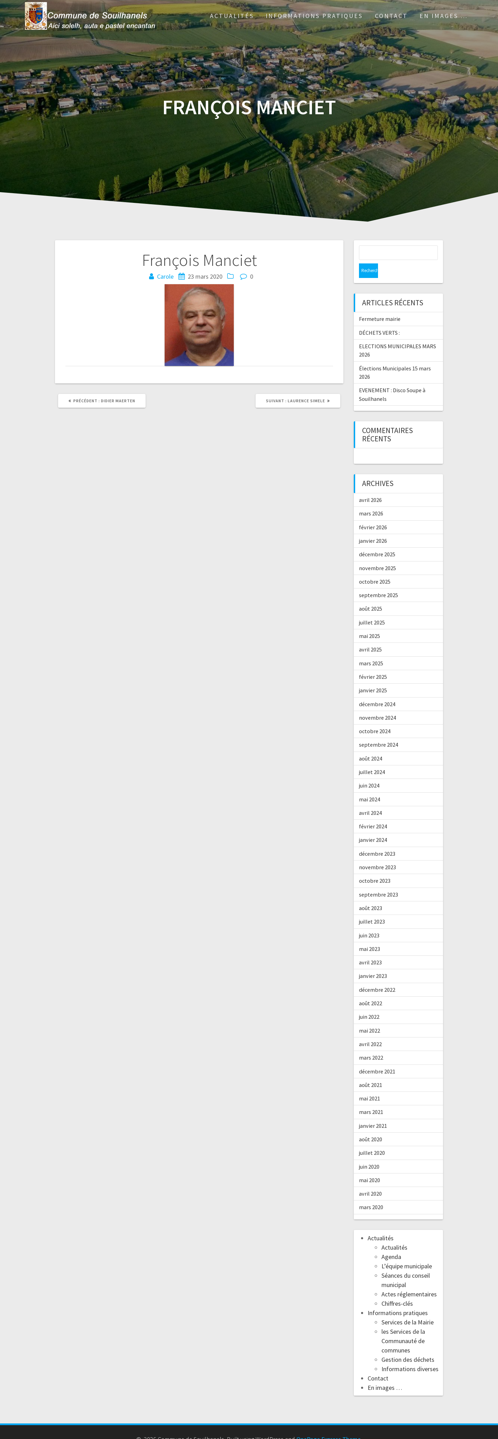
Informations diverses (410, 1354)
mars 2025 (371, 648)
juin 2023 (369, 920)
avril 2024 (370, 798)
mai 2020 (369, 1165)
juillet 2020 (372, 1138)
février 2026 (373, 512)
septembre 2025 (378, 580)
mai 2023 (369, 934)
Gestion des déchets (407, 1345)
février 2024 (373, 811)
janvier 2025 (373, 675)
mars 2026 (371, 498)
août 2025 (370, 594)
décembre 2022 (377, 975)
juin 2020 (369, 1152)
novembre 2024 (377, 703)
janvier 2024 (373, 825)
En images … (443, 16)
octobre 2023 (374, 866)
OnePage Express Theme (328, 1425)
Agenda (391, 1242)
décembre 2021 (377, 1056)
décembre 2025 (377, 539)
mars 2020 (371, 1192)
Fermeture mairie (379, 304)
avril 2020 (370, 1179)
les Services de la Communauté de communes (403, 1326)
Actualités (232, 16)
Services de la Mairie (407, 1308)
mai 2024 (369, 784)
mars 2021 (371, 1097)
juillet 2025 (372, 607)
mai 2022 (369, 1016)
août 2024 (370, 743)
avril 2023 (370, 947)
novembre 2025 (377, 553)
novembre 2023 (377, 852)
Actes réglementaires (409, 1280)
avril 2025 (370, 634)
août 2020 (370, 1124)
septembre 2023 (378, 879)
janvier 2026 (373, 526)
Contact (391, 16)
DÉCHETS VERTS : (379, 318)
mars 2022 (371, 1043)
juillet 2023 (372, 906)
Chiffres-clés (397, 1289)
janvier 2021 (373, 1111)
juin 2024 (369, 770)
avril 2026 (370, 485)
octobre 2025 (374, 567)
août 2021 (370, 1070)
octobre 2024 (374, 716)
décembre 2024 (377, 689)
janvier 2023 (373, 961)
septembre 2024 (378, 730)
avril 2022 (370, 1029)
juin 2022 (369, 1002)
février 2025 (373, 662)
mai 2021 (369, 1083)
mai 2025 (369, 621)
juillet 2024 (372, 757)
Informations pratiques (314, 16)
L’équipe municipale (406, 1252)
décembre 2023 (377, 839)
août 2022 (370, 988)
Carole (165, 276)
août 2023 (370, 893)
